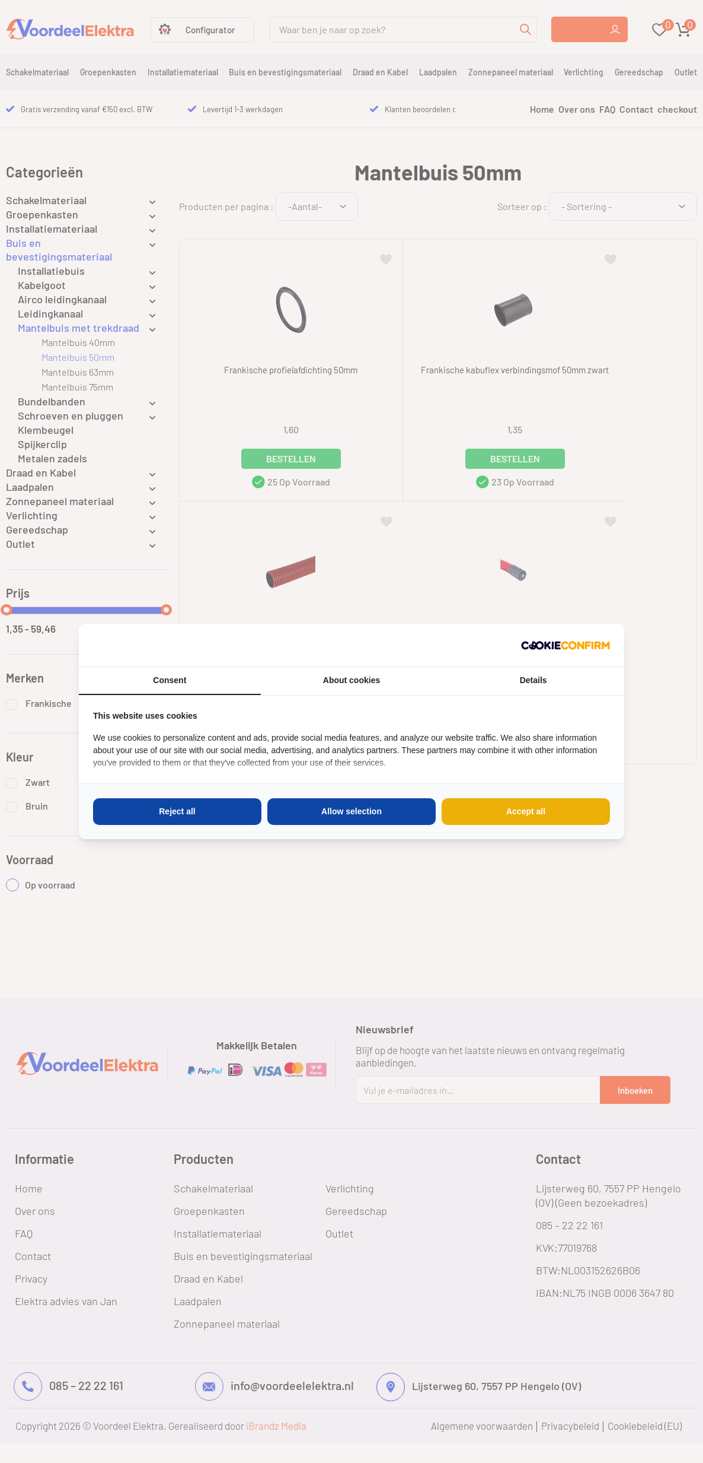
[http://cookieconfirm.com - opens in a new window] (565, 645)
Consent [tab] (169, 680)
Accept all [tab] (525, 811)
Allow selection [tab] (351, 811)
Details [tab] (533, 680)
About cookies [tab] (351, 680)
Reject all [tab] (177, 811)
